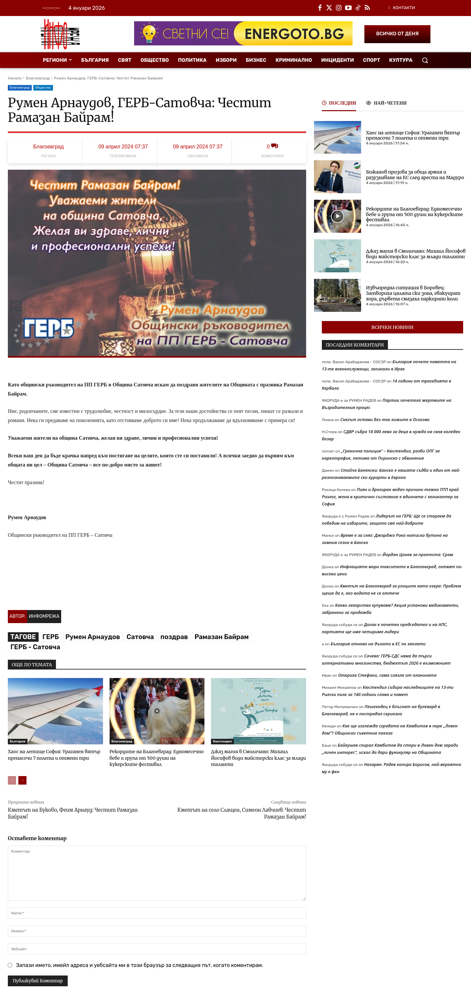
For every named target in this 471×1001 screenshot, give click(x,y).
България (18, 741)
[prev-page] (12, 779)
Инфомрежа (44, 616)
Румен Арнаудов (92, 637)
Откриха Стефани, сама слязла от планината (387, 675)
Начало (15, 78)
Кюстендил (222, 741)
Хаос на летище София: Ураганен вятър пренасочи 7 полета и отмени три (51, 754)
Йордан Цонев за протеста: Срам (418, 554)
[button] (425, 60)
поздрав (174, 637)
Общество (43, 88)
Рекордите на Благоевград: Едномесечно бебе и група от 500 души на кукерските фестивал (155, 757)
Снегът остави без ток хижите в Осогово (384, 419)
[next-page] (22, 779)
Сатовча (140, 637)
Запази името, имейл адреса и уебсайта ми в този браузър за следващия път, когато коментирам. (139, 964)
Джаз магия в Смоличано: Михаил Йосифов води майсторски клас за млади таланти (257, 754)
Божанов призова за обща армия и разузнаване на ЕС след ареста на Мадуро (415, 174)
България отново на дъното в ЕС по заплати (378, 644)
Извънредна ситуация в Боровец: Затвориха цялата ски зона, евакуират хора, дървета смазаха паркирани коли (413, 293)
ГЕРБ (51, 637)
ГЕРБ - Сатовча (35, 647)
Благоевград (38, 78)
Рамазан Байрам (222, 637)
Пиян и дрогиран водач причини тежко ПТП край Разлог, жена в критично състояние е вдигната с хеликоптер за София (390, 496)
